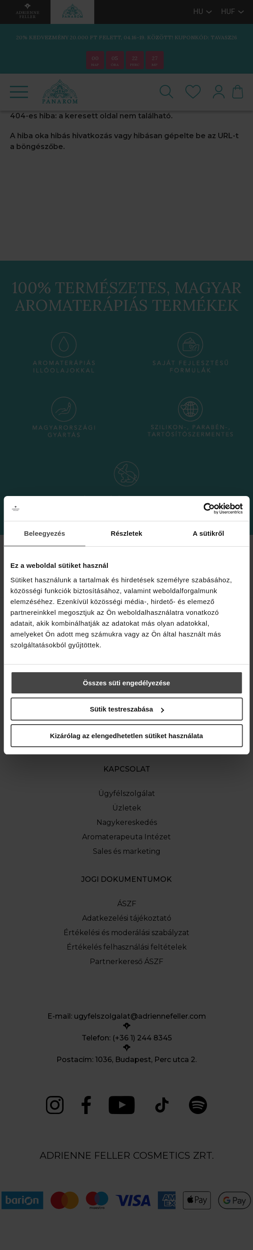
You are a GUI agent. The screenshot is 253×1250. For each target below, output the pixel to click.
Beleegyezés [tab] (44, 533)
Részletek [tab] (126, 533)
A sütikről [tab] (208, 533)
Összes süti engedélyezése (126, 683)
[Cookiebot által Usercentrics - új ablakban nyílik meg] (203, 509)
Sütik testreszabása (127, 709)
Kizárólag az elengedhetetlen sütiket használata (126, 736)
